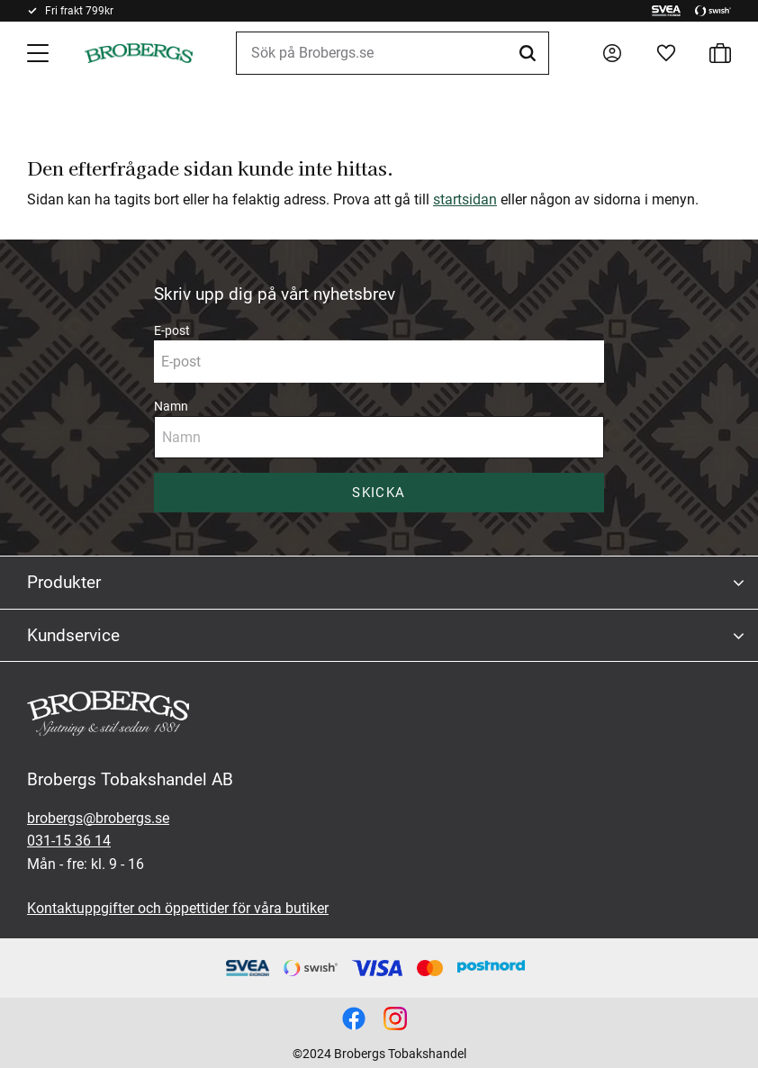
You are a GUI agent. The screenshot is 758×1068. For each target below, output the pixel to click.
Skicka (378, 492)
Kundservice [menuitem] (73, 635)
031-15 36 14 (69, 840)
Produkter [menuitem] (64, 582)
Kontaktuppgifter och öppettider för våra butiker (178, 908)
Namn (171, 406)
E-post (172, 330)
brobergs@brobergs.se (98, 818)
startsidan (465, 199)
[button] (39, 53)
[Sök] (530, 53)
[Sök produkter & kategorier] (392, 53)
